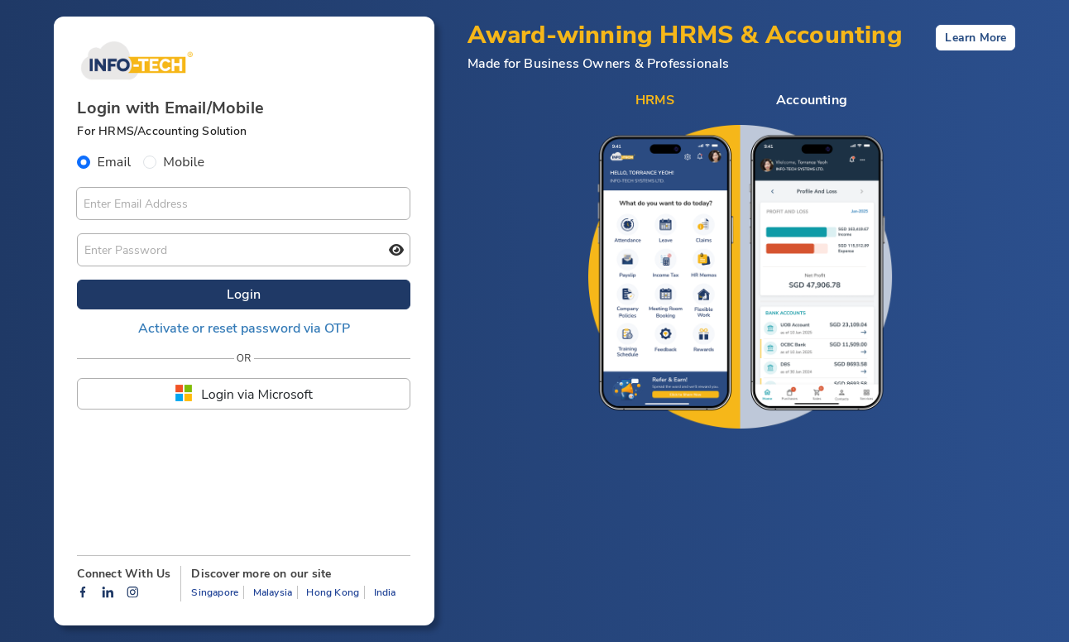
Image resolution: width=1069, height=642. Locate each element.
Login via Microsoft (244, 394)
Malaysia (273, 592)
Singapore (214, 592)
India (385, 592)
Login (244, 294)
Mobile (183, 162)
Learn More (975, 38)
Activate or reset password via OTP (244, 328)
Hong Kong (332, 592)
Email (114, 162)
